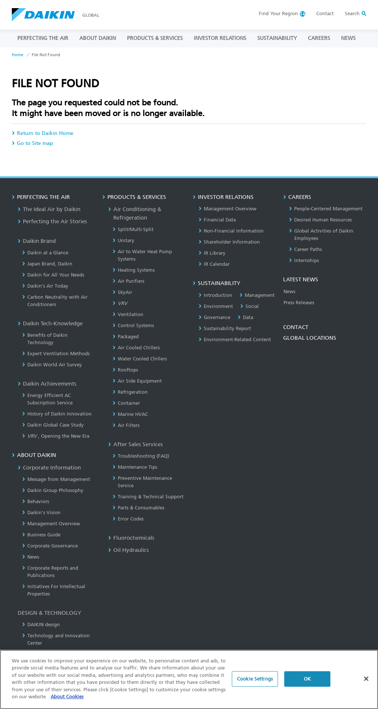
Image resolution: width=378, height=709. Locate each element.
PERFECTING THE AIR (42, 38)
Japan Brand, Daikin (47, 264)
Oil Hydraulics (128, 550)
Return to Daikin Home (42, 133)
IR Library (212, 253)
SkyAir (122, 292)
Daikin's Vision (41, 512)
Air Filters (126, 425)
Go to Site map (32, 143)
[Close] (366, 684)
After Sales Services (135, 444)
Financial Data (217, 220)
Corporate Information (49, 467)
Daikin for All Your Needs (53, 275)
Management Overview (51, 523)
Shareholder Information (229, 242)
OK (307, 684)
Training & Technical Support (148, 496)
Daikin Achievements (47, 383)
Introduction (215, 295)
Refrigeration (130, 392)
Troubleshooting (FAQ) (141, 456)
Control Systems (133, 325)
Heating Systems (134, 270)
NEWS (348, 38)
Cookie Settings (255, 684)
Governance (214, 317)
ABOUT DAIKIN (97, 38)
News (30, 557)
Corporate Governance (50, 546)
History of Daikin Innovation (57, 414)
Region (278, 13)
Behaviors (35, 501)
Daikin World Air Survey (52, 364)
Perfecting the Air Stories (52, 221)
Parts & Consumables (138, 507)
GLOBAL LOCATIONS (309, 338)
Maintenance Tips (135, 467)
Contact (325, 13)
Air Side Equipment (137, 381)
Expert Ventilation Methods (56, 353)
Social (249, 306)
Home (17, 54)
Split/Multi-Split (133, 229)
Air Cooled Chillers (136, 347)
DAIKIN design (41, 624)
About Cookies (67, 702)
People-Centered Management (325, 208)
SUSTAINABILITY (277, 38)
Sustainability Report (225, 328)
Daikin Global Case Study (53, 425)
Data (245, 317)
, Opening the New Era (55, 436)
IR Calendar (214, 264)
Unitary (123, 240)
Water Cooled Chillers (140, 359)
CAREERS (319, 38)
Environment (216, 306)
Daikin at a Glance (45, 252)
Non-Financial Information (231, 231)
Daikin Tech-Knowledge (50, 323)
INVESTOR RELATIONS (220, 38)
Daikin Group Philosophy (52, 490)
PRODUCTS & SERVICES (155, 38)
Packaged (126, 336)
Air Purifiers (128, 281)
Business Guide (41, 534)
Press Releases (299, 302)
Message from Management (56, 479)
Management (257, 295)
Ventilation (128, 314)
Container (126, 403)
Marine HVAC (130, 414)
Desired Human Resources (320, 220)
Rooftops (125, 370)
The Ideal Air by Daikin (49, 209)
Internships (304, 260)
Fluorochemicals (131, 538)
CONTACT (295, 327)
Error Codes (128, 519)
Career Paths (305, 249)
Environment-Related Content (235, 339)
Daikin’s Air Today (45, 286)
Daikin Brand (37, 241)
